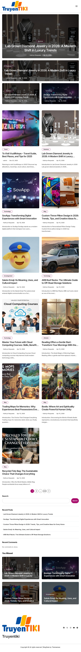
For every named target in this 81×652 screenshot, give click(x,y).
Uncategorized (8, 276)
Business (40, 41)
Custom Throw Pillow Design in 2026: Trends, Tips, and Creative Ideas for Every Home (58, 219)
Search (5, 498)
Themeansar (56, 649)
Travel (6, 149)
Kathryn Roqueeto (35, 55)
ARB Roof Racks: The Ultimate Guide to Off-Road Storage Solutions (27, 536)
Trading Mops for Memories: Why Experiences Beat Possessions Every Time (19, 410)
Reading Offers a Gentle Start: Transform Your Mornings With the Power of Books (59, 346)
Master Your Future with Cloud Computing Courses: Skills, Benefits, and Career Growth (20, 346)
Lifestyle (46, 338)
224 (44, 492)
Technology (49, 91)
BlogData (46, 649)
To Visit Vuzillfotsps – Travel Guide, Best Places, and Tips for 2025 (20, 155)
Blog (45, 211)
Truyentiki (10, 638)
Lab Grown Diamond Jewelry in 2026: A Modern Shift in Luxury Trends (20, 96)
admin (5, 160)
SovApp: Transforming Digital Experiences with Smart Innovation (57, 96)
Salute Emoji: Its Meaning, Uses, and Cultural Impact (21, 531)
